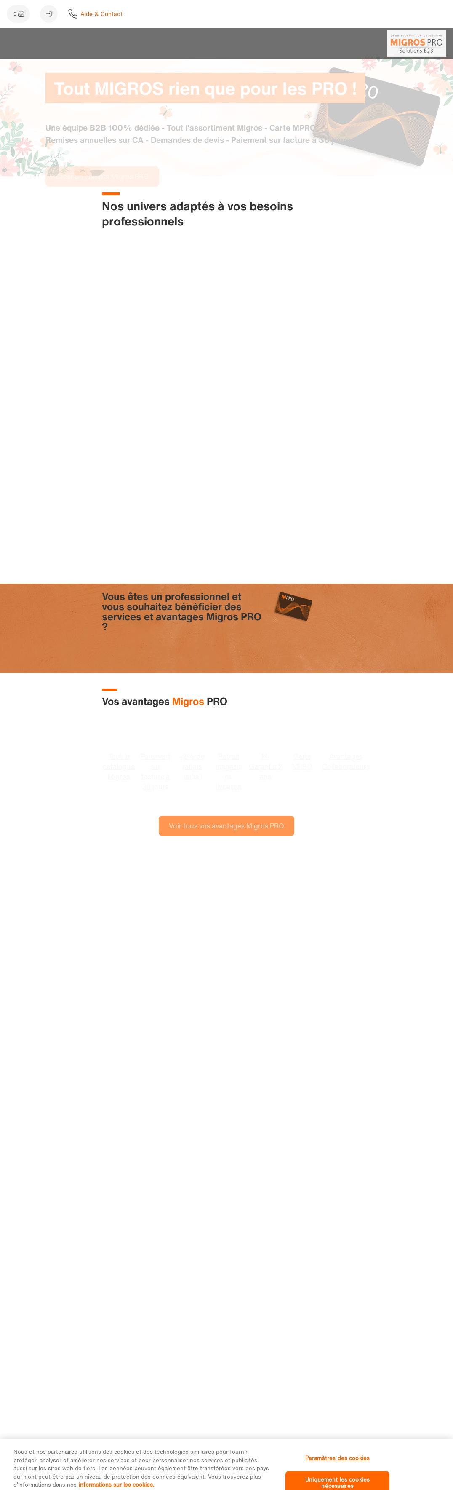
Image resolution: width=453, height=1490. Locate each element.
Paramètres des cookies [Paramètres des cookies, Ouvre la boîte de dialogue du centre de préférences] (337, 1465)
